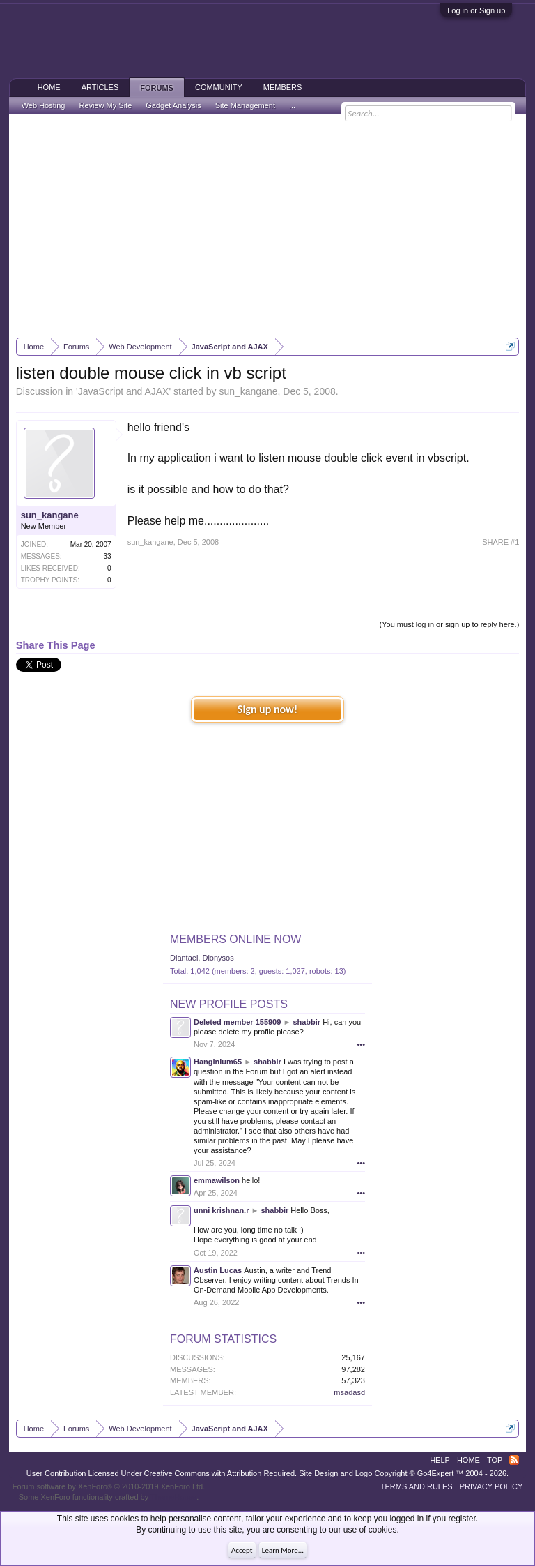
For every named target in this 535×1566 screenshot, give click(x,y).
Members (282, 87)
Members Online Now (235, 939)
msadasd (349, 1392)
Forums (156, 88)
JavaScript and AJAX (123, 391)
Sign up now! (267, 709)
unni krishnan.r (221, 1210)
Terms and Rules (416, 1486)
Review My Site (105, 105)
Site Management (245, 105)
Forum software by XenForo (109, 1486)
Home (49, 87)
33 (107, 556)
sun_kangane (248, 391)
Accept (242, 1550)
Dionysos (217, 958)
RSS (514, 1460)
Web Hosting (43, 105)
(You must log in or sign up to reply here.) (450, 624)
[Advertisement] (268, 226)
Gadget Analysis (173, 105)
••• (361, 1044)
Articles (100, 87)
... (292, 105)
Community (218, 87)
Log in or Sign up (476, 10)
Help (440, 1460)
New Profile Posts (229, 1004)
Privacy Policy (491, 1486)
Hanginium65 (218, 1061)
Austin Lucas (218, 1270)
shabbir (306, 1022)
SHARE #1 (500, 542)
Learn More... (283, 1550)
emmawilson (217, 1180)
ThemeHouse (173, 1497)
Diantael (184, 958)
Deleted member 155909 (237, 1022)
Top (494, 1460)
